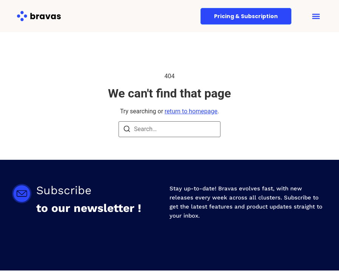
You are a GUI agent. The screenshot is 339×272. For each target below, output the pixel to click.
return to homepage (191, 111)
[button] (316, 16)
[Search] (127, 130)
